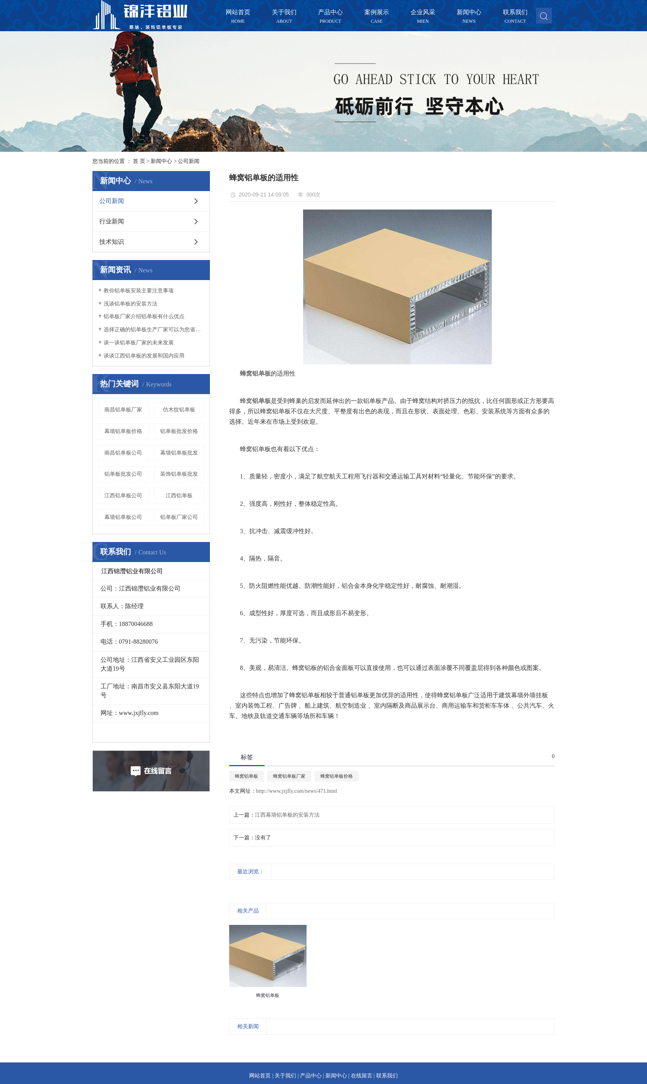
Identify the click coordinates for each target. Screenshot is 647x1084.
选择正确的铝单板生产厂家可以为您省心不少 (154, 329)
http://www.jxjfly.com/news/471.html (296, 791)
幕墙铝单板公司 (123, 517)
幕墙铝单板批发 (179, 453)
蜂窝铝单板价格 (336, 776)
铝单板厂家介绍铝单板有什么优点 (144, 316)
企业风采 (423, 13)
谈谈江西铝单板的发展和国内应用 (144, 356)
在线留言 (361, 1076)
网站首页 (238, 13)
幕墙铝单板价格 (123, 431)
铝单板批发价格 (179, 431)
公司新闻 (188, 161)
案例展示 (376, 13)
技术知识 (111, 241)
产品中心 (330, 13)
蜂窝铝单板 (246, 776)
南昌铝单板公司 (123, 453)
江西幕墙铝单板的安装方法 (287, 815)
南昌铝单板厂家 (123, 410)
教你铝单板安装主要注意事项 (139, 291)
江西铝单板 (179, 495)
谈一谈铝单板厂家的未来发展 (139, 343)
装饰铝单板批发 (179, 474)
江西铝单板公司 (123, 495)
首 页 (139, 161)
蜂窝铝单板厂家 (289, 776)
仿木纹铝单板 (179, 410)
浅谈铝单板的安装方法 (131, 304)
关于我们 (284, 13)
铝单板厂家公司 (179, 517)
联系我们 (515, 13)
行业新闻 (111, 221)
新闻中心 (469, 13)
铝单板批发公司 (123, 474)
